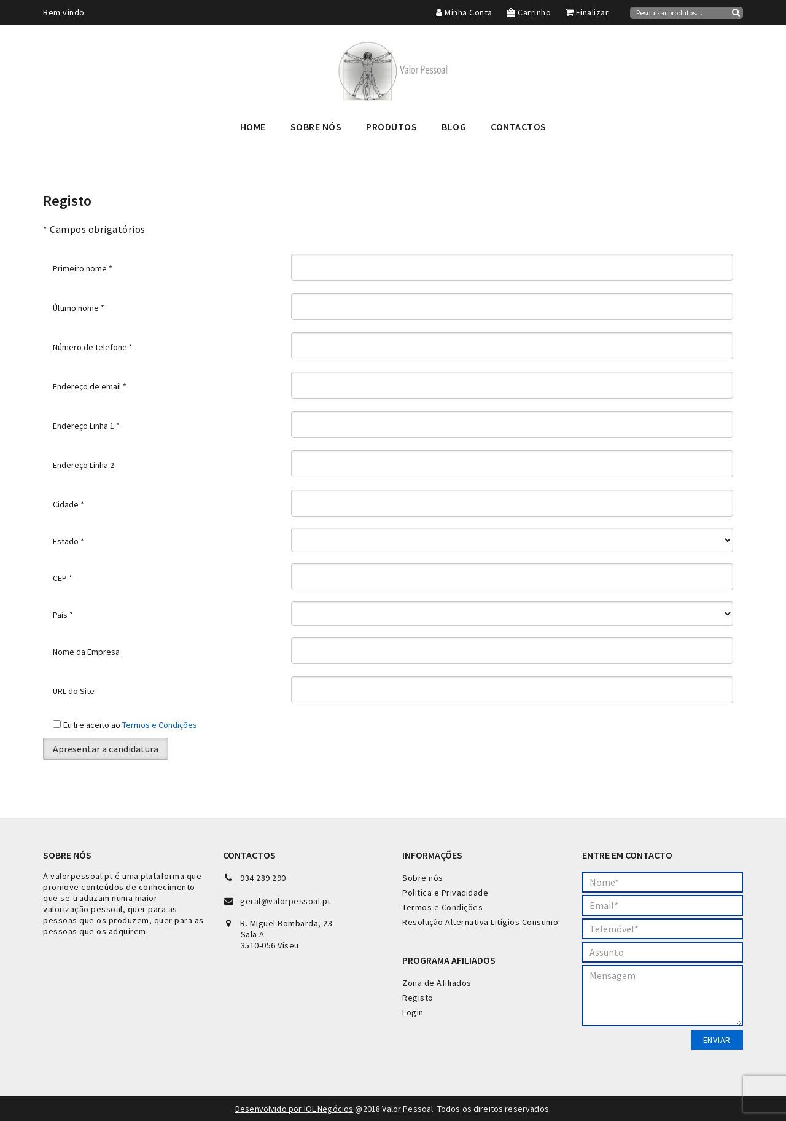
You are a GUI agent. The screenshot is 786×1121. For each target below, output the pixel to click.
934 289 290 (263, 877)
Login (413, 1012)
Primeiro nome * (82, 268)
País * (63, 614)
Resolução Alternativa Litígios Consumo (480, 922)
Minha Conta (464, 12)
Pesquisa (736, 12)
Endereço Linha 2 (83, 465)
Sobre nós (422, 877)
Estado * (68, 541)
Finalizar (587, 12)
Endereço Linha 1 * (86, 425)
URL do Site (74, 691)
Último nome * (78, 307)
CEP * (62, 578)
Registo (418, 997)
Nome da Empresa (86, 651)
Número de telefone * (93, 347)
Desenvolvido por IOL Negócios (294, 1108)
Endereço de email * (89, 386)
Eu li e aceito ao (130, 724)
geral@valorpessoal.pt (285, 901)
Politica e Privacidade (445, 892)
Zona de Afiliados (437, 982)
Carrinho (529, 12)
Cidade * (68, 504)
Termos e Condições (159, 724)
